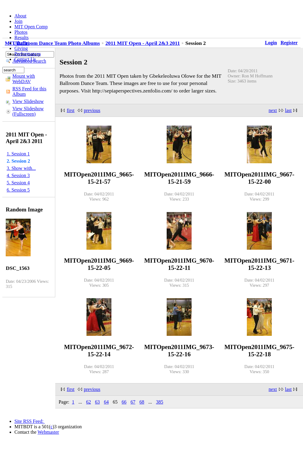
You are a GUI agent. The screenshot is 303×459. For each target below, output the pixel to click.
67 (133, 401)
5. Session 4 (18, 182)
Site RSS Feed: (29, 421)
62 (88, 401)
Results (21, 37)
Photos (21, 32)
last (288, 110)
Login (271, 42)
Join (18, 21)
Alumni (21, 42)
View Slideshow (28, 101)
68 (141, 401)
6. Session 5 (18, 189)
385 (159, 401)
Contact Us (25, 59)
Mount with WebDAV (23, 78)
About (20, 15)
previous (92, 110)
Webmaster (48, 432)
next (273, 110)
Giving (21, 48)
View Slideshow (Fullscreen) (28, 111)
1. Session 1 (18, 153)
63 (97, 401)
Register (289, 42)
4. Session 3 (18, 175)
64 (106, 401)
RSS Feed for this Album (29, 91)
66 (124, 401)
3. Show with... (21, 168)
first (70, 110)
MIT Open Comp (31, 26)
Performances (27, 53)
